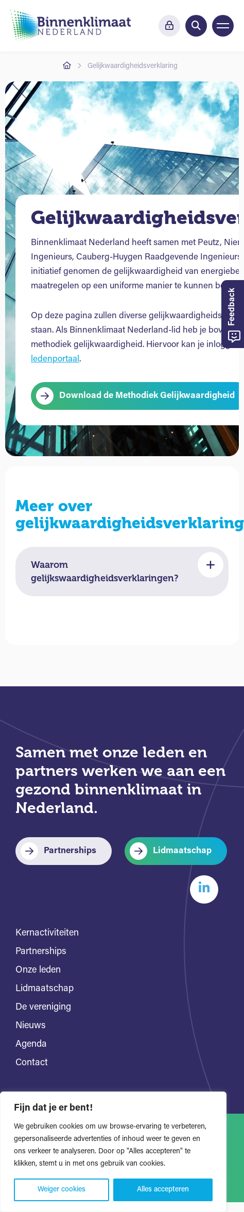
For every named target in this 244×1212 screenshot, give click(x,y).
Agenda (31, 1044)
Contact (31, 1063)
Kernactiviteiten (47, 933)
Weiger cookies (61, 1189)
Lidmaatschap (182, 850)
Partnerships (70, 850)
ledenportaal (55, 359)
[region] (113, 1152)
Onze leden (38, 970)
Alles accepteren (163, 1189)
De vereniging (43, 1007)
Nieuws (30, 1026)
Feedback (234, 315)
